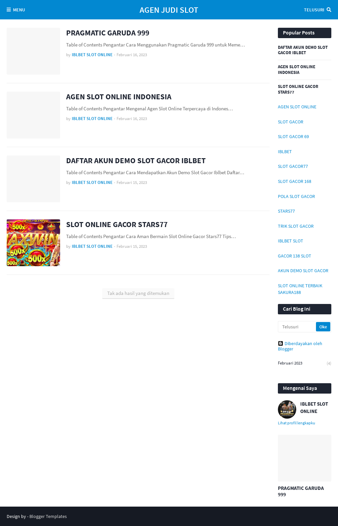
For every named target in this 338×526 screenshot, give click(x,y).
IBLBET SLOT (290, 241)
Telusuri (314, 10)
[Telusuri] (297, 326)
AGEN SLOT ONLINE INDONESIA (118, 96)
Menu (19, 10)
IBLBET (285, 151)
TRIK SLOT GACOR (296, 226)
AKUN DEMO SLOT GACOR (303, 271)
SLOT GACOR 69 (293, 136)
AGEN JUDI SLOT (169, 9)
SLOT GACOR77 (293, 166)
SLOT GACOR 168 (294, 181)
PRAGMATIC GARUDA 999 (107, 32)
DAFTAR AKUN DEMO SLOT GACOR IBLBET (136, 160)
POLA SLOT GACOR (296, 196)
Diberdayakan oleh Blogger (300, 346)
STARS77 (286, 211)
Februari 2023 (304, 363)
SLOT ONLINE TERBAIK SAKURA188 (300, 289)
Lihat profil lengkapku (296, 422)
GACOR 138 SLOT (294, 256)
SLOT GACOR (290, 122)
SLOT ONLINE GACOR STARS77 (117, 224)
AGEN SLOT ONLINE (297, 107)
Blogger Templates (48, 516)
